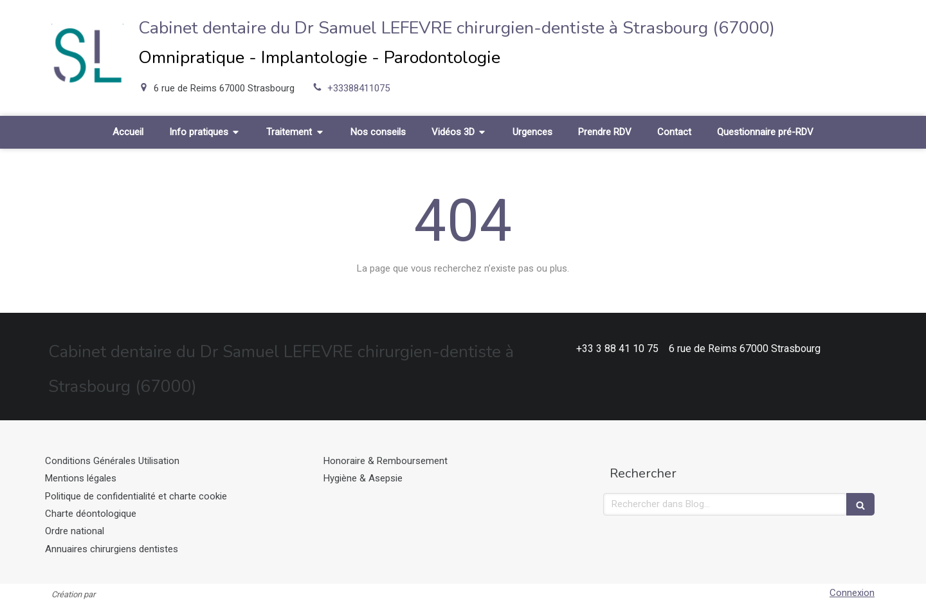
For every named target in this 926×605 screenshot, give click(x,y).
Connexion (852, 593)
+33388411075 (358, 88)
